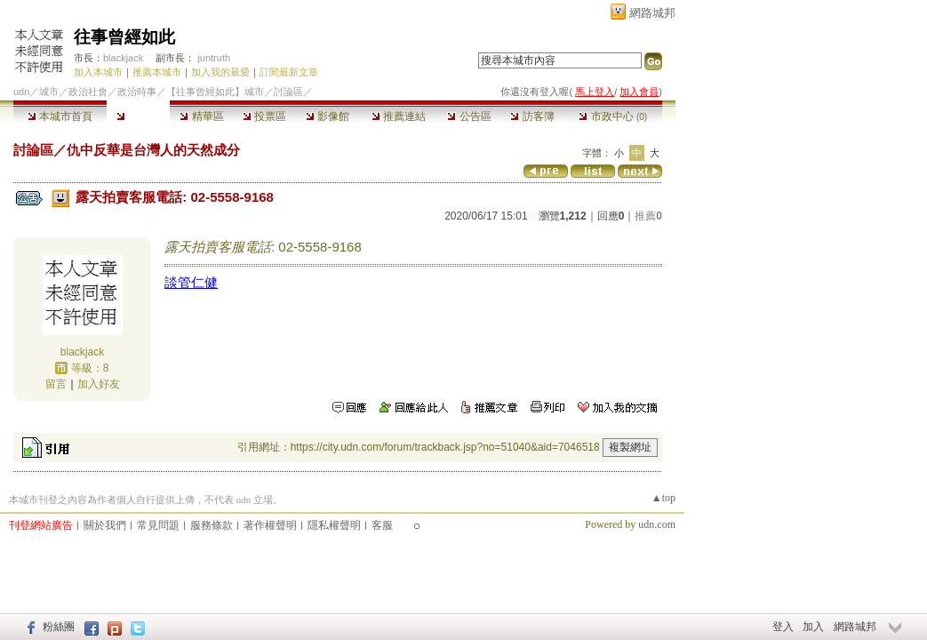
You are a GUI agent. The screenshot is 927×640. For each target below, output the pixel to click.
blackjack (123, 57)
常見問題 (158, 525)
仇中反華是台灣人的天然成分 (153, 149)
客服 (382, 525)
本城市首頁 (60, 116)
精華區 (201, 116)
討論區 (138, 116)
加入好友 (98, 384)
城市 (49, 91)
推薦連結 (399, 116)
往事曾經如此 (124, 37)
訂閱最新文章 (289, 72)
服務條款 (211, 525)
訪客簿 (532, 116)
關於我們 (105, 525)
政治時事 (136, 91)
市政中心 (613, 116)
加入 (813, 626)
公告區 (469, 116)
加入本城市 (98, 72)
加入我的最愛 (220, 72)
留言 (56, 384)
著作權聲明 (270, 525)
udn (21, 91)
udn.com (656, 524)
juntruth (213, 57)
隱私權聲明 (334, 525)
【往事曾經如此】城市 (215, 91)
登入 (783, 626)
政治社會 (88, 91)
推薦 (648, 216)
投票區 (264, 116)
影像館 (327, 116)
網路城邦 (652, 13)
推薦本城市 (156, 72)
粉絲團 (59, 626)
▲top (663, 498)
